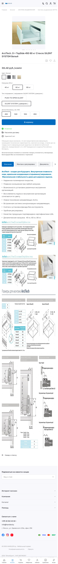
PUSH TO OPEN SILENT (14, 98)
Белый (4, 77)
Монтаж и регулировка (26, 164)
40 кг (7, 87)
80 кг (28, 87)
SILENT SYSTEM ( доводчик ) (16, 104)
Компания (6, 496)
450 (6, 114)
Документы (44, 164)
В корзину (28, 122)
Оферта (30, 549)
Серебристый (14, 77)
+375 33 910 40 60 (8, 521)
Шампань (19, 77)
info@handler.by (8, 524)
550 (25, 114)
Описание (8, 164)
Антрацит (9, 77)
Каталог (5, 502)
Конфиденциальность (16, 549)
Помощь (5, 508)
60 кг (18, 87)
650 (35, 114)
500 (15, 114)
